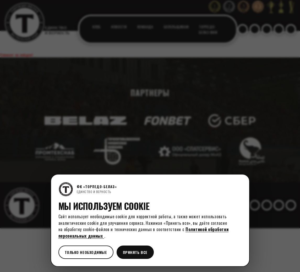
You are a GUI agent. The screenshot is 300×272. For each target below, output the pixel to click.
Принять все (135, 252)
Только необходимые (86, 252)
